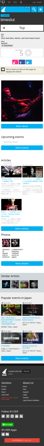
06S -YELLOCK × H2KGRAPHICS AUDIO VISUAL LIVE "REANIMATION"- (11, 321)
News (3, 392)
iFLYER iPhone (3, 434)
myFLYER (5, 395)
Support (26, 392)
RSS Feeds (21, 416)
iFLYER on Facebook (8, 416)
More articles (22, 228)
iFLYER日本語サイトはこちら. (22, 440)
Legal (25, 395)
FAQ (24, 389)
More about (22, 126)
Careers (26, 397)
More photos (22, 263)
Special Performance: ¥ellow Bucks (31, 319)
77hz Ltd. (26, 371)
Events (3, 386)
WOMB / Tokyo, (9, 327)
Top (22, 28)
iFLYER (4, 372)
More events (21, 147)
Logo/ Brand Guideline (31, 400)
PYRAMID (5, 346)
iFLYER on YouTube (16, 416)
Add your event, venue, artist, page (9, 398)
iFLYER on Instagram (12, 416)
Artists (6, 15)
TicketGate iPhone (7, 434)
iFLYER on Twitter (3, 416)
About (25, 386)
